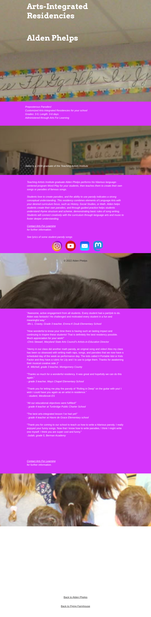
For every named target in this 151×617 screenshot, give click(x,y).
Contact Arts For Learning (41, 226)
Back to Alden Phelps (75, 597)
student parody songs (60, 237)
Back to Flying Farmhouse (75, 606)
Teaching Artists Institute (74, 166)
